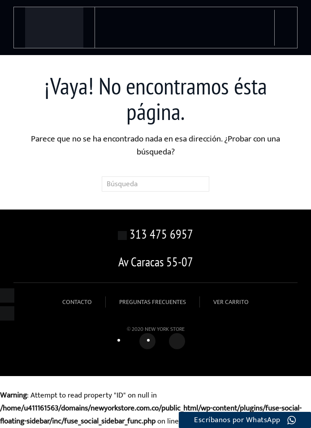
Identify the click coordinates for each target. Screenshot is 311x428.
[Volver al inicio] (54, 27)
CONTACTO (77, 302)
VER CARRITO (231, 302)
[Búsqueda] (155, 184)
